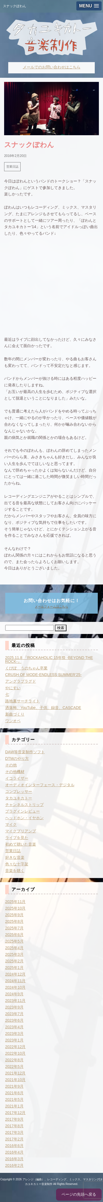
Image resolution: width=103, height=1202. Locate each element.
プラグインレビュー (22, 811)
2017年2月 (14, 1139)
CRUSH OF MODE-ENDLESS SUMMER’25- (43, 674)
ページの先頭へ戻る (79, 1194)
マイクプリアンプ (20, 831)
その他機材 (14, 771)
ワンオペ (13, 721)
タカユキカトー (18, 798)
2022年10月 (15, 1053)
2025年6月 (14, 934)
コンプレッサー (18, 791)
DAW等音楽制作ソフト (25, 752)
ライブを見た (16, 837)
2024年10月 (15, 987)
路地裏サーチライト (22, 701)
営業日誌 (12, 166)
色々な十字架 (16, 864)
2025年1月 (14, 967)
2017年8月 (14, 1126)
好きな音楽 (14, 857)
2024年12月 (15, 974)
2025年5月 (14, 941)
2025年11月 (15, 901)
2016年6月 (14, 1145)
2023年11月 (15, 1000)
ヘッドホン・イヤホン (24, 818)
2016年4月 (14, 1152)
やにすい (13, 688)
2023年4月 (14, 1027)
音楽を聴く (14, 870)
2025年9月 (14, 915)
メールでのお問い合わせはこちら (51, 67)
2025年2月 (14, 961)
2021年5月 (14, 1099)
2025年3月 (14, 954)
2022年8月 (14, 1060)
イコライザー (16, 778)
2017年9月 (14, 1119)
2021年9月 (14, 1086)
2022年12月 (15, 1047)
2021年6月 (14, 1093)
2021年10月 (15, 1080)
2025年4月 (14, 948)
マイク (11, 824)
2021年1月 (14, 1106)
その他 (11, 765)
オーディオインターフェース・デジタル (39, 785)
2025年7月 (14, 928)
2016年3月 (14, 1159)
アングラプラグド (20, 681)
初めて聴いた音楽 (20, 844)
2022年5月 (14, 1066)
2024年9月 (14, 994)
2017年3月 (14, 1132)
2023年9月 (14, 1007)
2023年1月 (14, 1040)
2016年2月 (14, 1165)
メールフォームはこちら (51, 606)
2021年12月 (15, 1073)
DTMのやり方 (17, 758)
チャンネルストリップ (24, 804)
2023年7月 (14, 1014)
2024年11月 (15, 981)
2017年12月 (15, 1112)
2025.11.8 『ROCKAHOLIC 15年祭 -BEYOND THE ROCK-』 (49, 659)
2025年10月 (15, 908)
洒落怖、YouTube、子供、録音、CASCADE (43, 707)
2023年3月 (14, 1033)
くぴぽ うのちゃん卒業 (26, 668)
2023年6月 (14, 1020)
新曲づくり (14, 714)
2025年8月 (14, 921)
